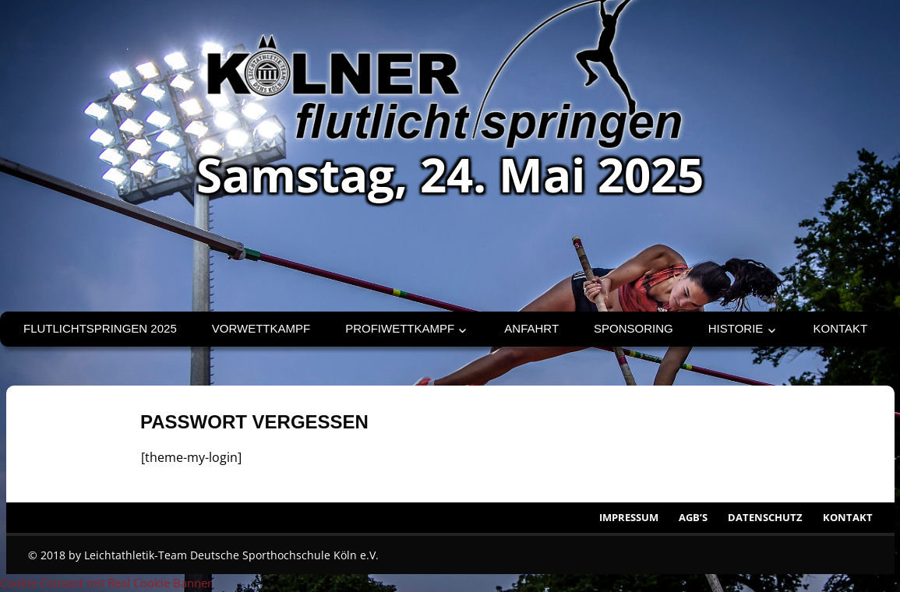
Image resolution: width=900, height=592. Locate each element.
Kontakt (841, 328)
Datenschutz (765, 517)
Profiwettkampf (399, 328)
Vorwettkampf (261, 328)
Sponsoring (633, 328)
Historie (736, 328)
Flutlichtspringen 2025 (100, 328)
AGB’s (693, 517)
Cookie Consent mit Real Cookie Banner (106, 582)
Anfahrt (531, 328)
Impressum (628, 517)
